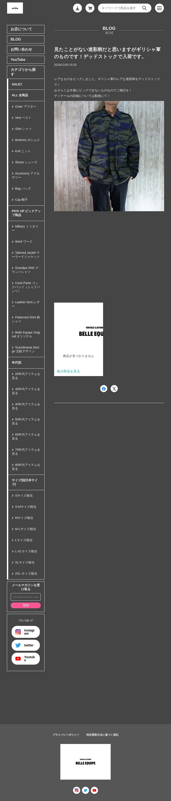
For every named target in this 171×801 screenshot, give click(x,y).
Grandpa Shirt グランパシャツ (25, 270)
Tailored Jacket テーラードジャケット (26, 254)
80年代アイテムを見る (26, 467)
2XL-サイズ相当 (26, 573)
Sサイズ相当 (24, 495)
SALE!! (17, 84)
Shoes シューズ (26, 162)
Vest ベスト (23, 117)
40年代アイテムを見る (26, 406)
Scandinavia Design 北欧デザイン (25, 349)
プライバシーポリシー (66, 734)
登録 (26, 605)
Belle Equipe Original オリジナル (26, 334)
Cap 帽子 (21, 199)
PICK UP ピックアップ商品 (26, 213)
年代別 (16, 362)
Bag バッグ (23, 188)
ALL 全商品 (20, 95)
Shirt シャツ (23, 129)
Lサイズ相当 (24, 540)
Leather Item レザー (26, 304)
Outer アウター (25, 106)
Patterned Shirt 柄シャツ (26, 319)
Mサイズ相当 (24, 518)
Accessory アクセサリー (26, 175)
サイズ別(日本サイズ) (25, 482)
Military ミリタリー (25, 228)
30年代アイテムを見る (26, 391)
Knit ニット (23, 151)
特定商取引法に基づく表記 (102, 734)
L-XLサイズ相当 (26, 551)
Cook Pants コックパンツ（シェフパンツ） (26, 287)
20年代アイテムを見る (26, 376)
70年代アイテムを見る (26, 451)
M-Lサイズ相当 (25, 529)
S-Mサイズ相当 (26, 506)
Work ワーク (24, 241)
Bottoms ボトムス (27, 140)
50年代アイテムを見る (26, 421)
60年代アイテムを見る (26, 436)
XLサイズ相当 (25, 562)
